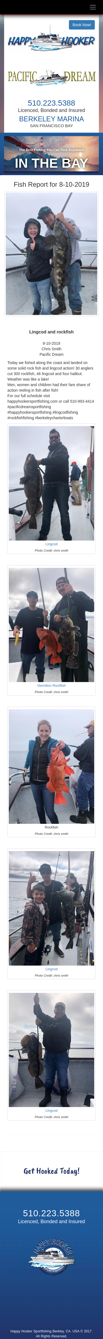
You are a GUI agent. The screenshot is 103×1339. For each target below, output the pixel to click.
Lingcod (51, 547)
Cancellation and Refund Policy (51, 1319)
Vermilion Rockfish (51, 689)
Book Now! (82, 25)
